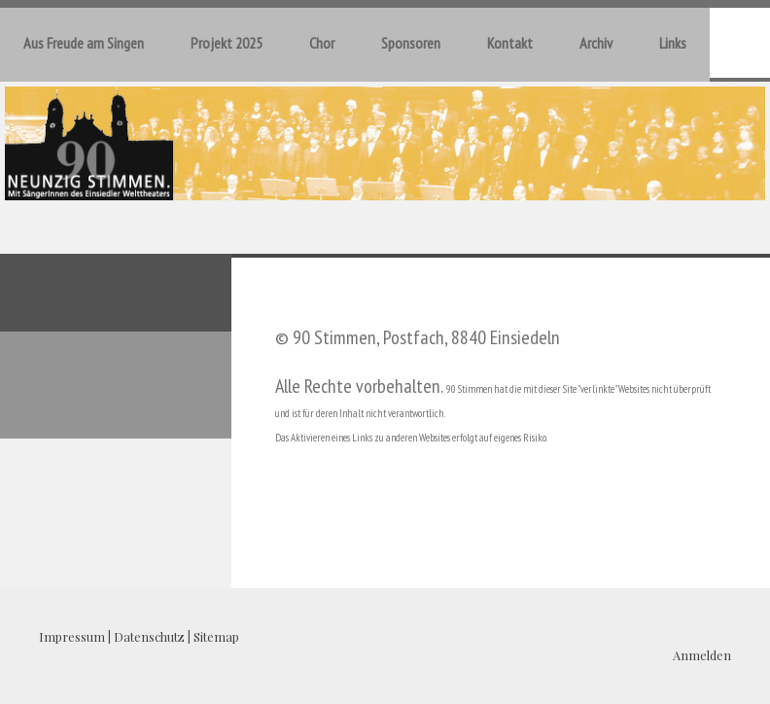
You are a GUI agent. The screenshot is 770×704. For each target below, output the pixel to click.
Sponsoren (410, 43)
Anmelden (702, 655)
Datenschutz (149, 636)
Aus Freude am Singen (83, 43)
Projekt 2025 (226, 43)
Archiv (595, 43)
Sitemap (216, 636)
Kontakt (510, 43)
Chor (321, 43)
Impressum (72, 636)
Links (672, 43)
